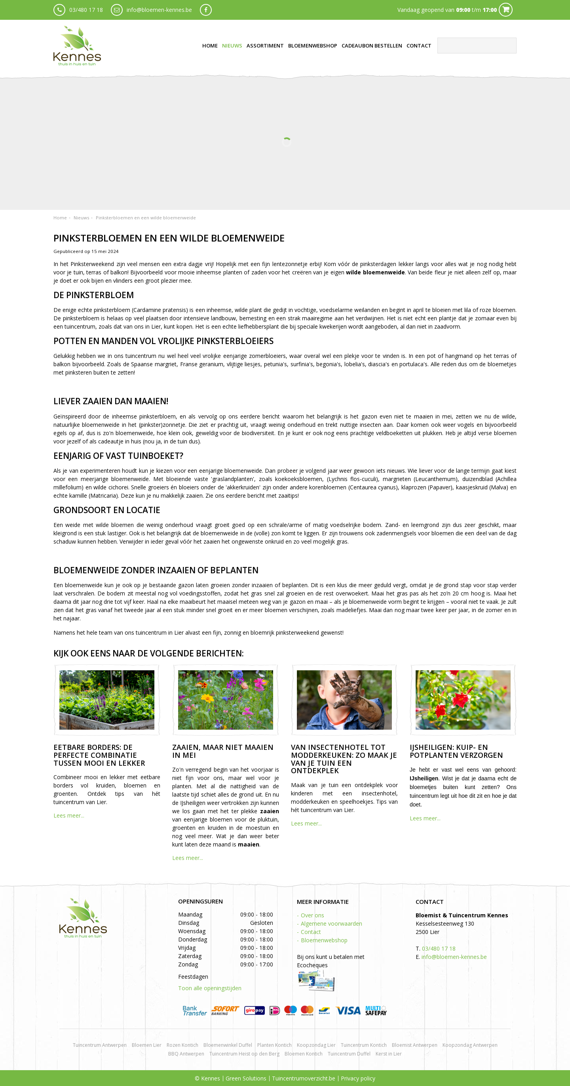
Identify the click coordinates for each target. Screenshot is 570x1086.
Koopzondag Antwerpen (470, 1045)
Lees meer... (68, 815)
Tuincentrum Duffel (349, 1053)
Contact (311, 932)
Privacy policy (358, 1078)
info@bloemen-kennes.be (159, 9)
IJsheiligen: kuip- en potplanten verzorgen (456, 751)
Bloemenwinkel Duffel (227, 1045)
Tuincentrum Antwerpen (100, 1045)
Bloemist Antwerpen (414, 1045)
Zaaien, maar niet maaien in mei (223, 751)
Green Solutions (246, 1078)
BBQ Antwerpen (186, 1053)
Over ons (312, 915)
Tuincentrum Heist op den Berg (244, 1053)
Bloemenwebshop (324, 940)
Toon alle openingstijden (209, 988)
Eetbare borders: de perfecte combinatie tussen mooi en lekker (99, 755)
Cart (506, 10)
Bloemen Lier (147, 1045)
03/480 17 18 (86, 9)
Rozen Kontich (182, 1045)
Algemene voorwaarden (331, 923)
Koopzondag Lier (316, 1045)
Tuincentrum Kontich (364, 1045)
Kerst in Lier (389, 1053)
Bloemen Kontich (304, 1053)
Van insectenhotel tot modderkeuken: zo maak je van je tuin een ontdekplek (344, 758)
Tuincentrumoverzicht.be (303, 1078)
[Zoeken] (477, 45)
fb (206, 10)
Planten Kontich (274, 1045)
